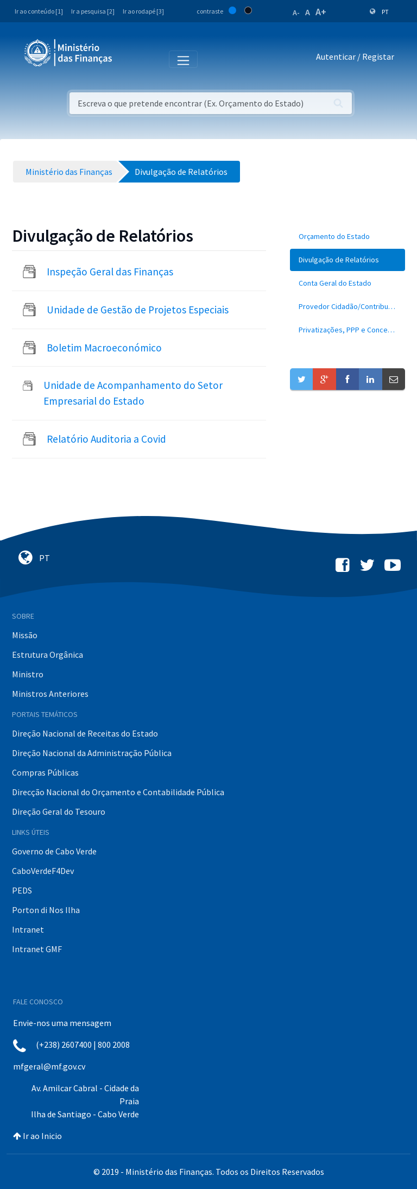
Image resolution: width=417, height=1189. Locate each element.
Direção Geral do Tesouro (58, 811)
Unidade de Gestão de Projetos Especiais (138, 309)
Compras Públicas (45, 772)
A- (296, 12)
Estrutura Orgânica (47, 654)
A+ (320, 11)
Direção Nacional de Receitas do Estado (85, 733)
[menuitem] (347, 236)
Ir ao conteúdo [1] (39, 11)
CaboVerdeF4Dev (43, 870)
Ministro (27, 674)
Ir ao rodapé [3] (143, 11)
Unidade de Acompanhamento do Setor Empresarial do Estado (133, 393)
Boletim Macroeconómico (104, 347)
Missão (24, 635)
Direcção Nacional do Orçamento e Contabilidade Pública (118, 792)
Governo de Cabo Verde (54, 851)
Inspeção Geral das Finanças (110, 271)
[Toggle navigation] (129, 58)
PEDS (22, 890)
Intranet (28, 929)
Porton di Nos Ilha (46, 909)
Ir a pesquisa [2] (93, 11)
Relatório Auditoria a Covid (106, 438)
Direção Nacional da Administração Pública (92, 752)
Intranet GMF (37, 948)
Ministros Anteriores (50, 693)
